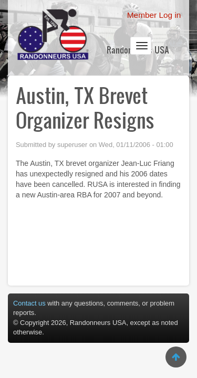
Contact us (29, 303)
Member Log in (154, 14)
